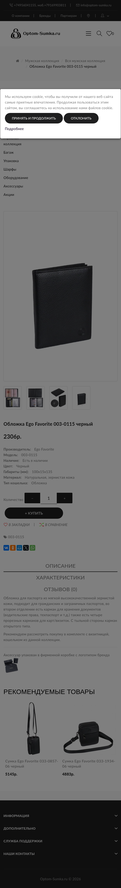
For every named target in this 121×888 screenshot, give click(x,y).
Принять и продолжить (34, 118)
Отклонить (81, 118)
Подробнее (14, 129)
